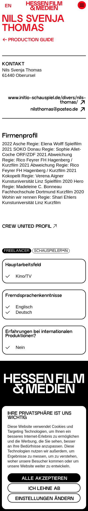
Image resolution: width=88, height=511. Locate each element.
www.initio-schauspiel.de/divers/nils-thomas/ (47, 100)
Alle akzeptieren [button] (44, 479)
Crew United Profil (29, 226)
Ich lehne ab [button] (44, 489)
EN (8, 6)
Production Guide (28, 40)
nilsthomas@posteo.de (58, 109)
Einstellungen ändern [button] (44, 499)
